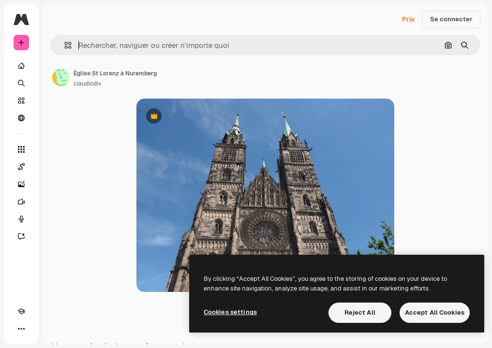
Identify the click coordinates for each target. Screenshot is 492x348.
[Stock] (21, 100)
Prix (408, 19)
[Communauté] (21, 118)
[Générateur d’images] (21, 184)
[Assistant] (21, 236)
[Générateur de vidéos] (21, 201)
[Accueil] (21, 65)
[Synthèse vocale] (21, 219)
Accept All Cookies (434, 312)
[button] (64, 45)
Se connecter (451, 19)
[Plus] (21, 328)
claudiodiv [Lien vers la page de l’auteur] (87, 83)
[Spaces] (21, 166)
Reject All (359, 312)
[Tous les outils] (21, 149)
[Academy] (21, 311)
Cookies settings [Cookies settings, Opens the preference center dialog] (230, 312)
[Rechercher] (21, 83)
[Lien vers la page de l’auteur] (61, 77)
